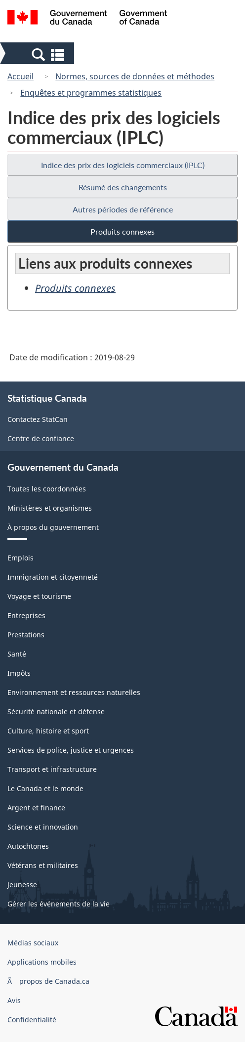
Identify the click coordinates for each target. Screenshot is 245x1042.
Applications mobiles (42, 962)
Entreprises (26, 615)
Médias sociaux (32, 942)
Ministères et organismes (49, 508)
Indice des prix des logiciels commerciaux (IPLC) (122, 165)
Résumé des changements (123, 187)
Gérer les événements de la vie (58, 903)
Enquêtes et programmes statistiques (91, 92)
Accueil (20, 76)
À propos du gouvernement (53, 527)
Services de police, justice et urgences (70, 750)
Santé (16, 654)
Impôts (19, 673)
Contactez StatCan (37, 419)
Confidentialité (31, 1019)
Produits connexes (122, 231)
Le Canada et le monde (45, 788)
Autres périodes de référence (123, 209)
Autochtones (28, 846)
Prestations (25, 634)
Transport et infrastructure (52, 769)
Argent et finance (36, 807)
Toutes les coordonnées (46, 488)
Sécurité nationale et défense (56, 711)
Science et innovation (42, 827)
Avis (14, 1000)
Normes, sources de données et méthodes (134, 76)
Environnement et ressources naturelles (73, 692)
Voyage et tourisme (39, 596)
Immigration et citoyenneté (52, 577)
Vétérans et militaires (42, 865)
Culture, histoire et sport (48, 730)
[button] (38, 54)
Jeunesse (22, 884)
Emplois (20, 557)
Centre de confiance (40, 438)
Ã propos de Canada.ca (48, 981)
